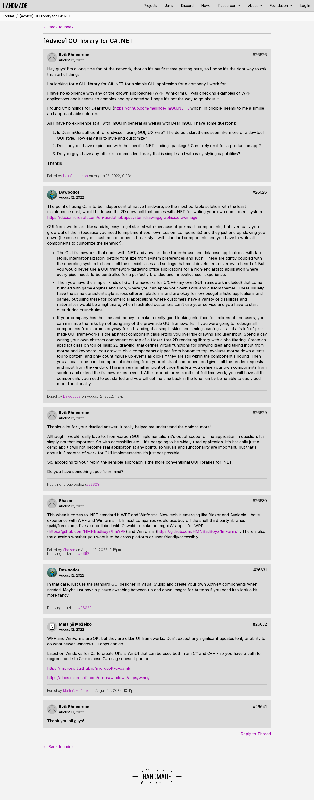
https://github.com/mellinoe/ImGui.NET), (151, 108)
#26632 (260, 624)
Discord (187, 5)
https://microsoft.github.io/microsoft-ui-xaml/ (88, 668)
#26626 (260, 54)
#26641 (260, 706)
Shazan (66, 500)
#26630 (260, 500)
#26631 (260, 570)
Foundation (281, 5)
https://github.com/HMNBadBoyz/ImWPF (87, 531)
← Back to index (58, 27)
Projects (150, 5)
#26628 (260, 192)
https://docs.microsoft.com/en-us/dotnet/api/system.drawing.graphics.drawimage (122, 217)
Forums (8, 16)
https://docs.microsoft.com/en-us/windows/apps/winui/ (98, 677)
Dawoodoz (69, 192)
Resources (229, 5)
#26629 (260, 412)
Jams (169, 5)
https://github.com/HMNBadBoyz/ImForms (197, 531)
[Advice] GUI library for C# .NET (45, 16)
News (205, 5)
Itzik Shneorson (74, 54)
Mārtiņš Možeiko (75, 624)
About (255, 5)
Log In (305, 5)
